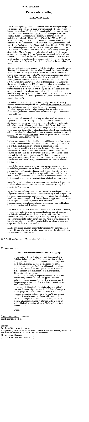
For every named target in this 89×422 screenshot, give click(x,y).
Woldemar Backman (14, 239)
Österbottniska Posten (10, 316)
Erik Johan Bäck (8, 328)
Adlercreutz (47, 130)
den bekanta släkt (14, 29)
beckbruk (39, 33)
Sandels (10, 134)
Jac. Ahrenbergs (59, 102)
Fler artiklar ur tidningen (11, 335)
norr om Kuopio (31, 134)
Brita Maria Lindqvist (20, 61)
